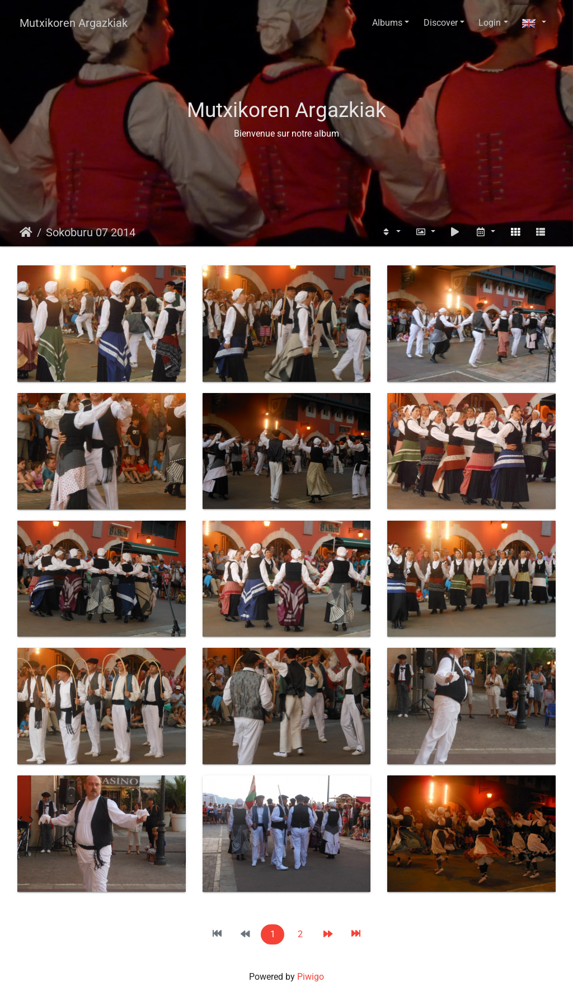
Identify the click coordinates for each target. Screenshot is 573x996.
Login (489, 22)
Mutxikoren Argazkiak (74, 23)
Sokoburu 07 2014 (90, 232)
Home (26, 232)
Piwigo (310, 976)
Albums (387, 22)
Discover (441, 22)
